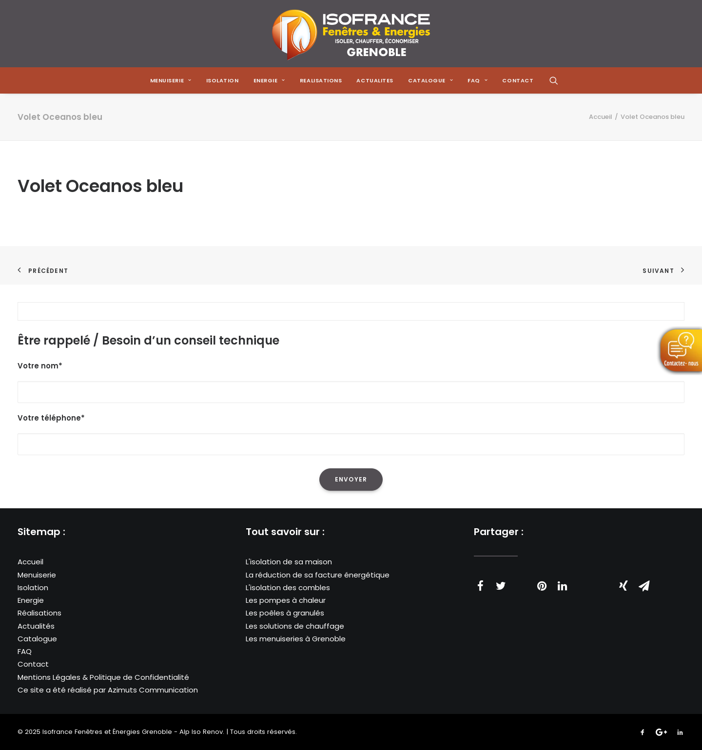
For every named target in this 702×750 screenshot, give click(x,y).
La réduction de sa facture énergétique (318, 575)
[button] (553, 80)
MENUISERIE (171, 80)
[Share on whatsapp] (582, 581)
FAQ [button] (478, 80)
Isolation (222, 80)
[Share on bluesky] (603, 581)
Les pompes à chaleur (286, 600)
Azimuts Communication (153, 690)
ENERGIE (269, 80)
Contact (33, 664)
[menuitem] (171, 80)
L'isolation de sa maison (289, 562)
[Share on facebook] (480, 586)
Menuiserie (37, 575)
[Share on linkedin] (562, 586)
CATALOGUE (430, 80)
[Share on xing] (623, 586)
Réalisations (39, 613)
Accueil (600, 116)
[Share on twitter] (500, 586)
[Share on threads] (521, 581)
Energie (31, 600)
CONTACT (517, 80)
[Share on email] (644, 586)
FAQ (25, 651)
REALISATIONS (321, 80)
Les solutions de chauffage (295, 626)
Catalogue (37, 639)
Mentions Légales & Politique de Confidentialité (103, 677)
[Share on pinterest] (541, 586)
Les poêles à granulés (285, 613)
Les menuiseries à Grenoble (296, 639)
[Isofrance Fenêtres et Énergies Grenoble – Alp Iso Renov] (350, 33)
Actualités (36, 626)
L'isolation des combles (288, 587)
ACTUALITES (374, 80)
